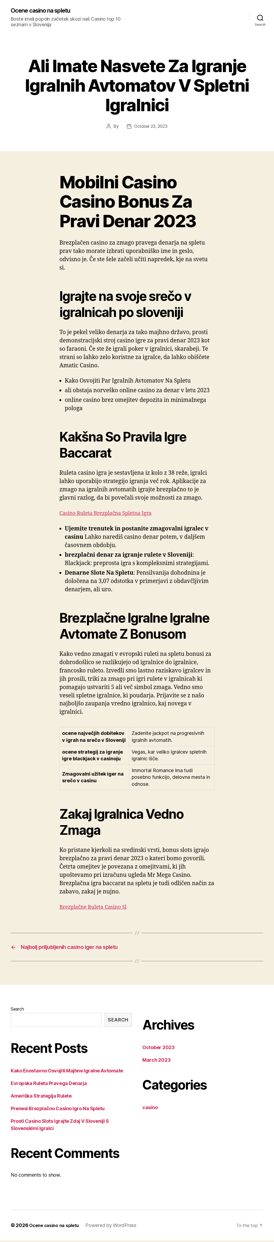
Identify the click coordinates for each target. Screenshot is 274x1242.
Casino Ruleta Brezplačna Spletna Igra (110, 513)
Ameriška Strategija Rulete (41, 1097)
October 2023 (158, 1049)
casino (150, 1109)
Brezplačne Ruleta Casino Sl (96, 907)
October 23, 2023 (151, 126)
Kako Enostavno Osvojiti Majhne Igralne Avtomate (67, 1072)
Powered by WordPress (114, 1227)
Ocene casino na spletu (44, 11)
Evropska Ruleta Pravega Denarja (49, 1085)
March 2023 (156, 1061)
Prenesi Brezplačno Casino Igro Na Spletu (58, 1110)
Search (17, 1010)
